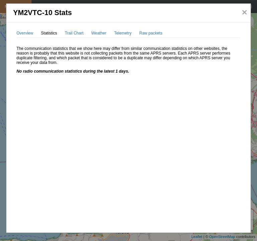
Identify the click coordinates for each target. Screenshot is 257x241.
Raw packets (150, 33)
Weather (98, 33)
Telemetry (123, 33)
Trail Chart (74, 33)
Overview (24, 33)
